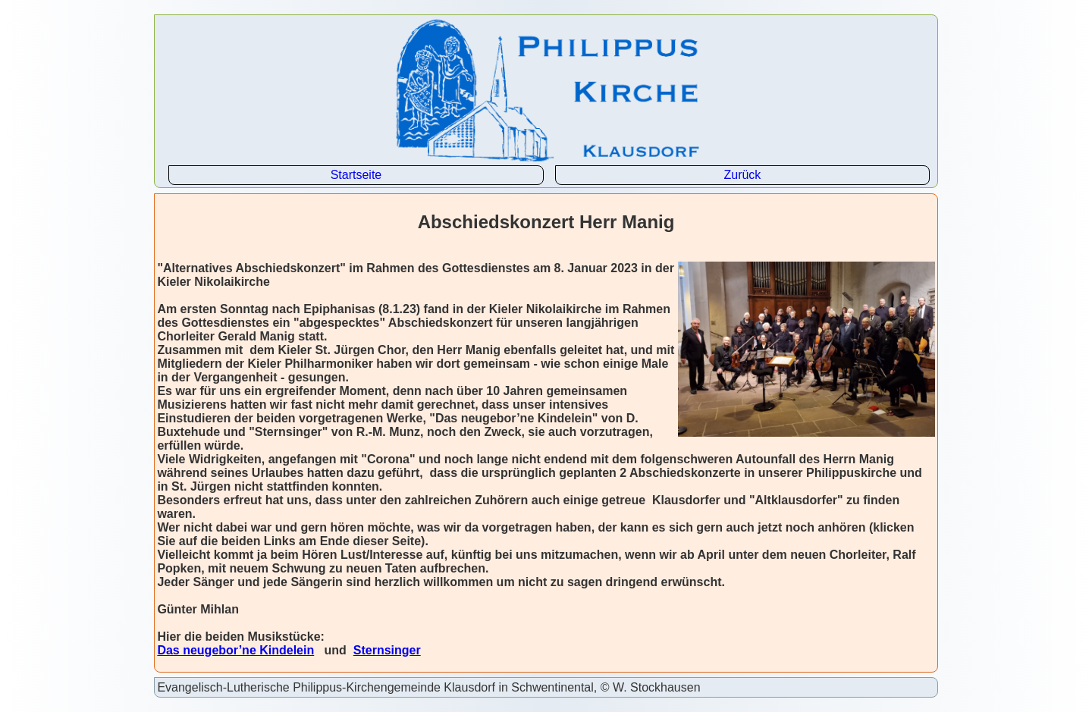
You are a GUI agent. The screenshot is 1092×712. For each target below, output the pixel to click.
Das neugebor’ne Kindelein (235, 650)
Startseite (356, 174)
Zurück (742, 174)
